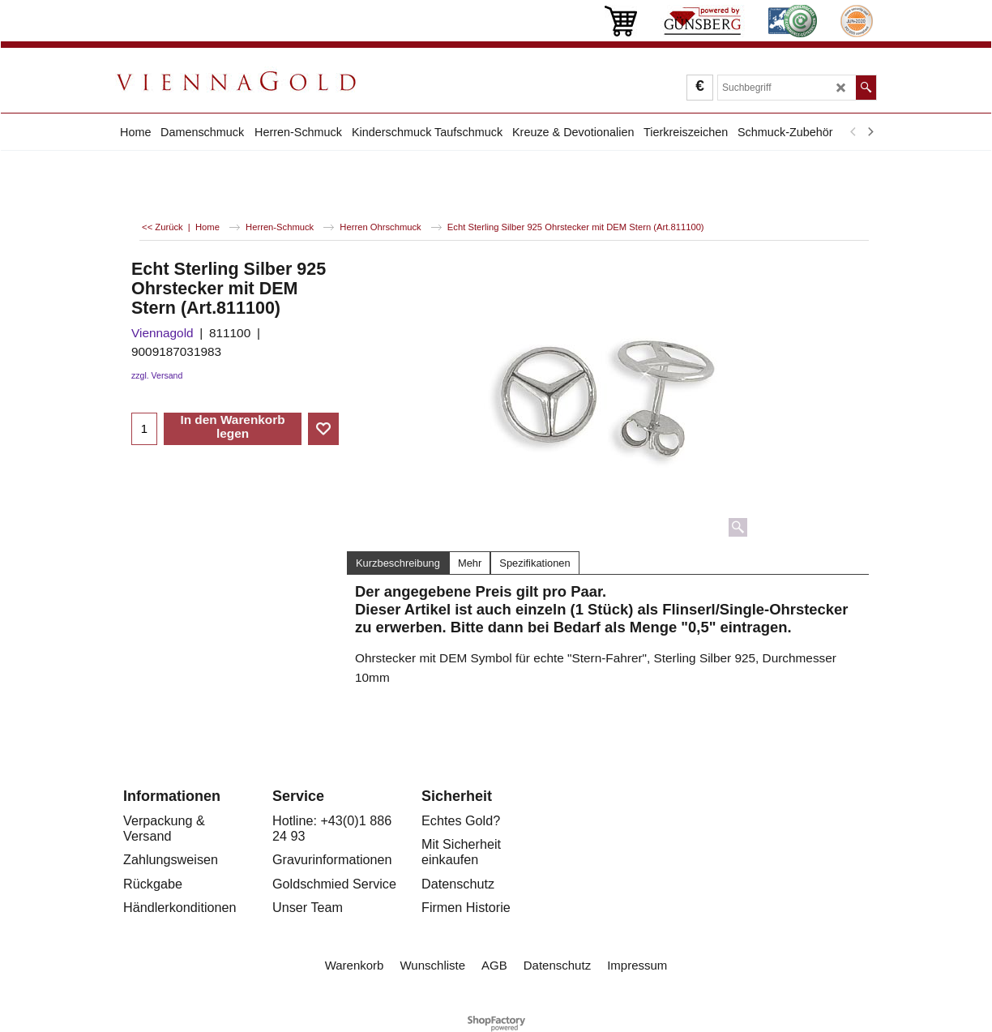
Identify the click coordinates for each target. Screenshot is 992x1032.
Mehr (469, 563)
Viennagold (162, 333)
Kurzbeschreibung (398, 563)
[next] (869, 132)
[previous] (853, 132)
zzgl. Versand (156, 375)
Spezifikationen (534, 563)
